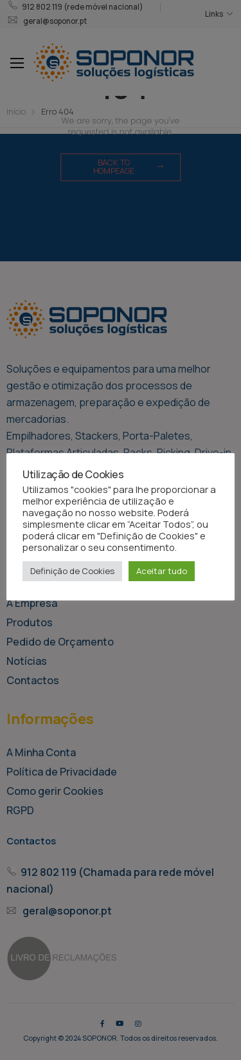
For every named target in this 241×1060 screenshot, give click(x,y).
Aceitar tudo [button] (161, 571)
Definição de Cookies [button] (72, 571)
